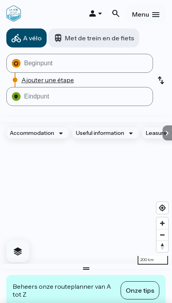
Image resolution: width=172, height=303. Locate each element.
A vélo (32, 38)
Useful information (100, 132)
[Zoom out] (162, 235)
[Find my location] (162, 208)
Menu (140, 14)
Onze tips (140, 290)
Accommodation (32, 132)
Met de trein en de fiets (99, 38)
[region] (86, 193)
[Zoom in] (162, 223)
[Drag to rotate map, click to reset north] (162, 246)
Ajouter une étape (47, 80)
